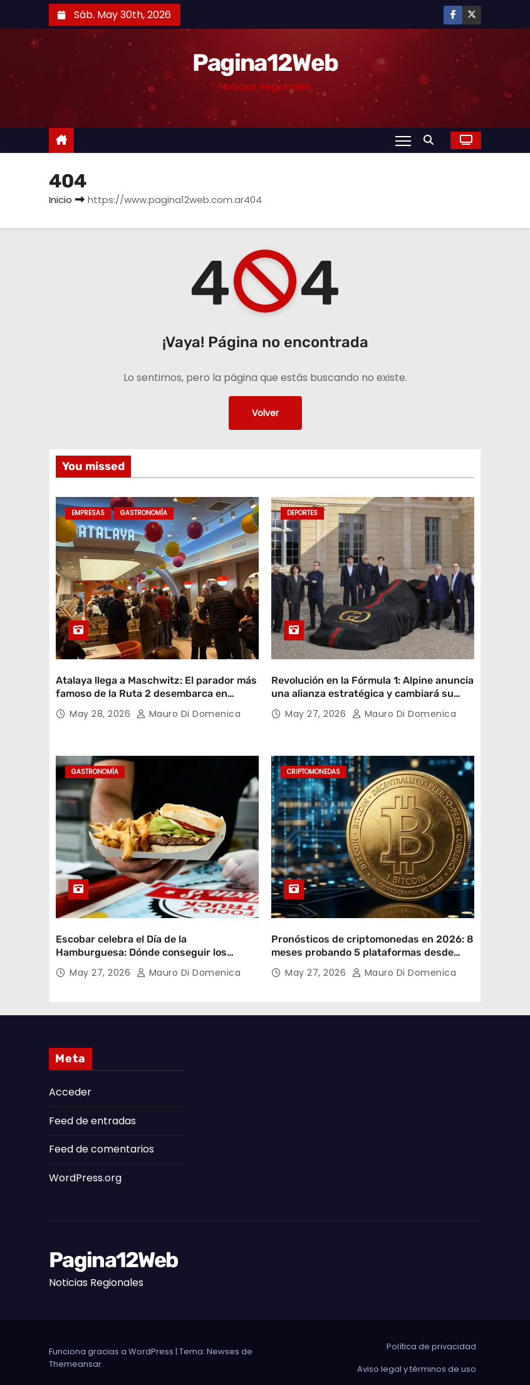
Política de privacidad (431, 1335)
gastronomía (143, 513)
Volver (265, 413)
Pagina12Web (265, 62)
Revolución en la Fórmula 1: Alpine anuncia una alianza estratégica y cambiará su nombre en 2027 (372, 688)
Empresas (88, 513)
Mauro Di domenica (189, 708)
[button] (431, 140)
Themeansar (75, 1353)
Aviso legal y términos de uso (416, 1358)
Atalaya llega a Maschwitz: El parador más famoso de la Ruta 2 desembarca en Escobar (156, 688)
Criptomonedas (313, 766)
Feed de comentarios (101, 1138)
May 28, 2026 (101, 708)
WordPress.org (85, 1166)
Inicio (60, 199)
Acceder (70, 1081)
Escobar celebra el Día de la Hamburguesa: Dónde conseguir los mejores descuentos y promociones (141, 941)
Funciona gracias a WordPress (112, 1340)
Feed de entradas (92, 1109)
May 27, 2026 (317, 708)
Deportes (302, 513)
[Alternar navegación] (403, 140)
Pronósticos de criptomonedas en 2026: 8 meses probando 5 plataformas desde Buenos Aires (372, 941)
